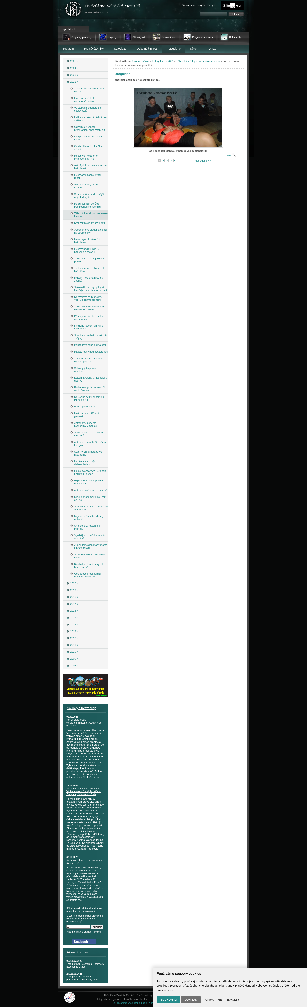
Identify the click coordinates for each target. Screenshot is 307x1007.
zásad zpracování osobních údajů (81, 920)
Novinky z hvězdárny (81, 708)
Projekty (112, 37)
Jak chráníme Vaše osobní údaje (130, 1003)
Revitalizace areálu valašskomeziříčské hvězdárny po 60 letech (83, 722)
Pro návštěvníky (94, 48)
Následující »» (203, 160)
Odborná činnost (147, 48)
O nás (212, 48)
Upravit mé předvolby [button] (222, 999)
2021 (170, 61)
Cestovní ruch (169, 37)
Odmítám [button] (190, 999)
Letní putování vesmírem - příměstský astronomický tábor (82, 978)
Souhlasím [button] (169, 999)
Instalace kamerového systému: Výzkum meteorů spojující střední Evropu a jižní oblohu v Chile (83, 791)
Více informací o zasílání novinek (83, 931)
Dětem (194, 48)
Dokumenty (235, 37)
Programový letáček (202, 37)
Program (68, 48)
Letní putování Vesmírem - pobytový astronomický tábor (85, 965)
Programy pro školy (81, 37)
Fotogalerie (158, 61)
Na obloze (120, 48)
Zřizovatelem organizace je (197, 5)
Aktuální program (79, 952)
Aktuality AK (139, 37)
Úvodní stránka (140, 61)
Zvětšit (230, 155)
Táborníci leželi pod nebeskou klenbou (198, 61)
